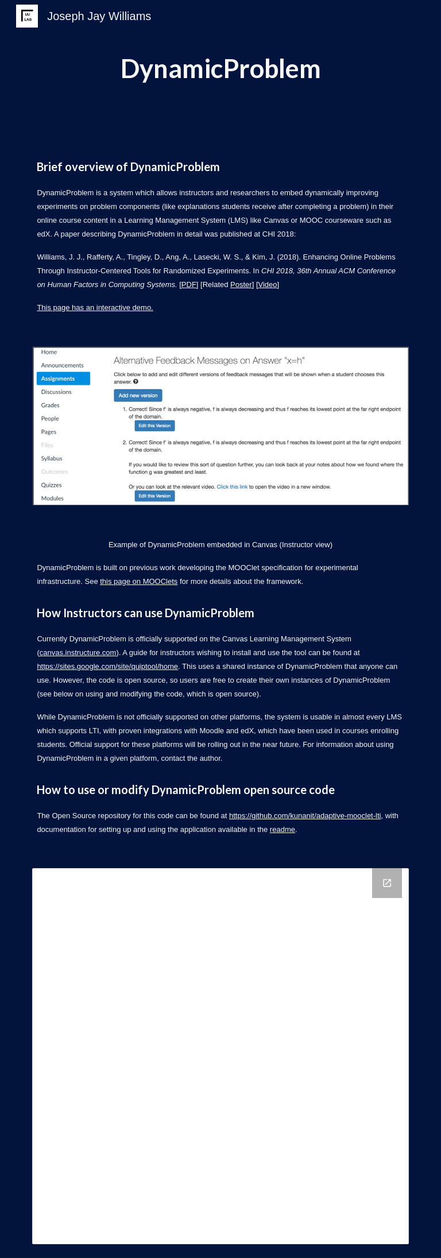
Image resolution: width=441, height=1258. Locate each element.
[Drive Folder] (220, 1056)
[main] (220, 68)
